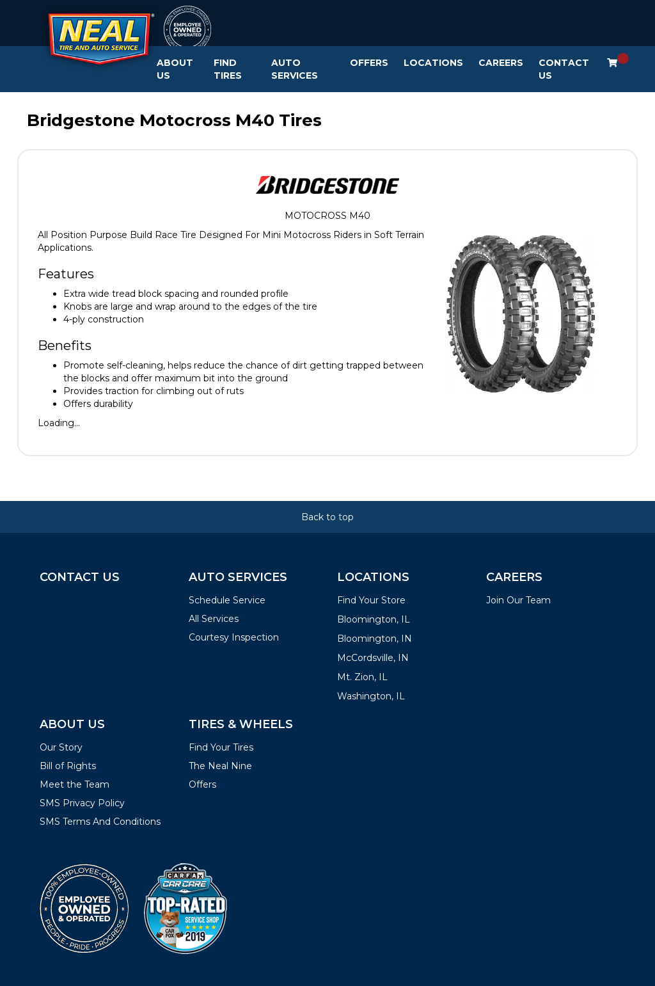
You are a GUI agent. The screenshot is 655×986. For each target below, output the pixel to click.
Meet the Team (74, 784)
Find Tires (228, 69)
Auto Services (294, 69)
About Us (175, 69)
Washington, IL (371, 696)
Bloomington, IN (374, 638)
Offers (369, 62)
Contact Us (564, 69)
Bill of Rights (68, 766)
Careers (500, 62)
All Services (214, 618)
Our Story (61, 747)
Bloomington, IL (373, 619)
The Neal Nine (220, 766)
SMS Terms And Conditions (100, 821)
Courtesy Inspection (234, 637)
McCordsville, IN (373, 658)
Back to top (327, 517)
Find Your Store (371, 600)
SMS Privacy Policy (82, 803)
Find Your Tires (221, 747)
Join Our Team (518, 600)
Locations (433, 62)
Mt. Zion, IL (362, 677)
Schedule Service (227, 600)
